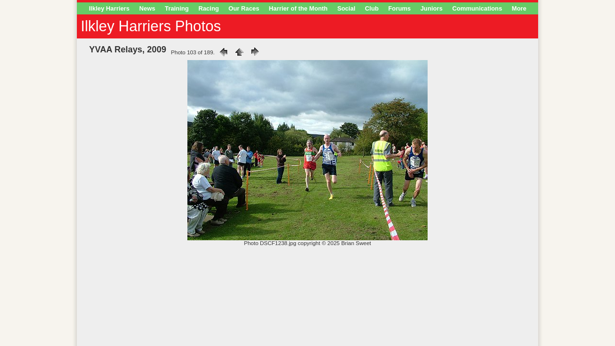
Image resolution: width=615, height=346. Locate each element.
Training (177, 8)
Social (346, 8)
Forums (399, 8)
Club (372, 8)
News (147, 8)
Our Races (244, 8)
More (519, 8)
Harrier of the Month (298, 8)
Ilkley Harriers (109, 8)
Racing (208, 8)
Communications (477, 8)
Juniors (431, 8)
